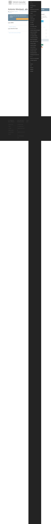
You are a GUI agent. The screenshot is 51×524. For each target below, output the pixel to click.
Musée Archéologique (33, 39)
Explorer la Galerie (33, 15)
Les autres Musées (33, 28)
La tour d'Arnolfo (33, 47)
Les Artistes (32, 24)
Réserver (31, 56)
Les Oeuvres (32, 20)
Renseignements (33, 5)
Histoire (31, 7)
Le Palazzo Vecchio (33, 50)
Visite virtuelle (32, 18)
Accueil (31, 1)
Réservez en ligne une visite (23, 18)
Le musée (31, 3)
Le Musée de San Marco (34, 37)
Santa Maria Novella (33, 52)
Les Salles (31, 22)
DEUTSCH (31, 67)
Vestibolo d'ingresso (12, 26)
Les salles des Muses (20, 124)
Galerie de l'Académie (33, 32)
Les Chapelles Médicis (33, 35)
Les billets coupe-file (33, 60)
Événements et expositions (34, 9)
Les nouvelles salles (33, 26)
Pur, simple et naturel (20, 126)
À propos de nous (10, 124)
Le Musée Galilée (33, 43)
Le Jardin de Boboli (33, 45)
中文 (31, 65)
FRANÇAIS (31, 69)
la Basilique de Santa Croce (34, 54)
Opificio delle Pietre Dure (34, 41)
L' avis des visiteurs (33, 11)
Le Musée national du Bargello (35, 30)
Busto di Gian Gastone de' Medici (15, 32)
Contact (31, 13)
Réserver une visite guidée (34, 58)
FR (30, 62)
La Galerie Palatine (33, 33)
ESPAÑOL (31, 71)
